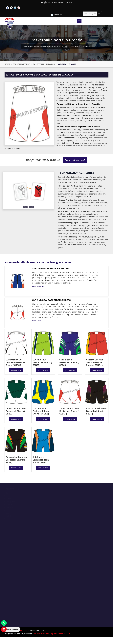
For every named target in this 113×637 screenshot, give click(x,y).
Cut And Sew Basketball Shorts (51, 300)
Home (7, 64)
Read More (38, 286)
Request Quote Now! (75, 160)
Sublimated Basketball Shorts (50, 268)
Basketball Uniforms (44, 64)
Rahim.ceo (56, 15)
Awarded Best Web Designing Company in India (51, 634)
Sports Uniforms (21, 64)
